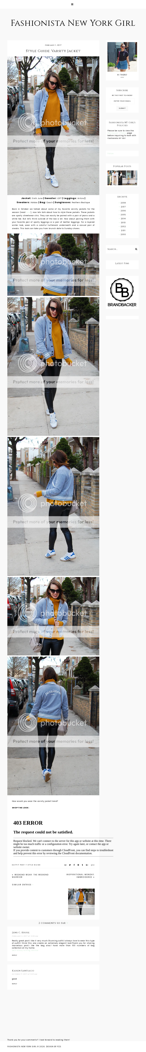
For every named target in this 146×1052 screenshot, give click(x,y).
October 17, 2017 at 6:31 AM (24, 974)
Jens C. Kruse (21, 932)
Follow (110, 153)
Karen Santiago (23, 970)
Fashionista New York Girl (73, 23)
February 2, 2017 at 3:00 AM (25, 936)
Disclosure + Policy (117, 133)
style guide (34, 865)
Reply (14, 955)
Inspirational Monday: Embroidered (80, 875)
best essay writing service (25, 950)
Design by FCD (53, 1046)
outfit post (18, 865)
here (28, 212)
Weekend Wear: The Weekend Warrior (30, 875)
